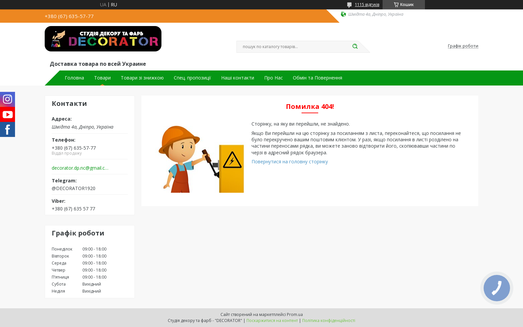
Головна (74, 77)
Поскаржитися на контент (272, 320)
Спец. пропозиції (192, 77)
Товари (102, 77)
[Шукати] (355, 47)
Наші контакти (237, 77)
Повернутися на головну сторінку (289, 161)
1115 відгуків (367, 4)
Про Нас (273, 77)
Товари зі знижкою (142, 77)
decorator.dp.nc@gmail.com (81, 168)
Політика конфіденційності (328, 320)
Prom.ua (295, 314)
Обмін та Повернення (317, 77)
